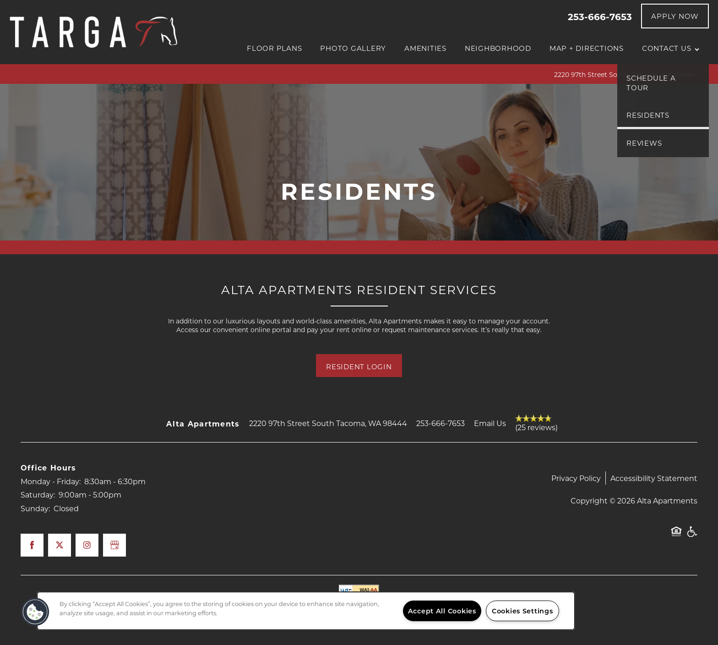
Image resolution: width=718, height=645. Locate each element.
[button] (675, 16)
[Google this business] (114, 545)
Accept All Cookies (442, 611)
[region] (306, 610)
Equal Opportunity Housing (676, 536)
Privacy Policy (576, 478)
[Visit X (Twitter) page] (59, 545)
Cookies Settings (522, 611)
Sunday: (35, 508)
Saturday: (38, 494)
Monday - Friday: (51, 481)
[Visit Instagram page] (87, 545)
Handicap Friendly (691, 536)
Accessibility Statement (653, 478)
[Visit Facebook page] (32, 545)
